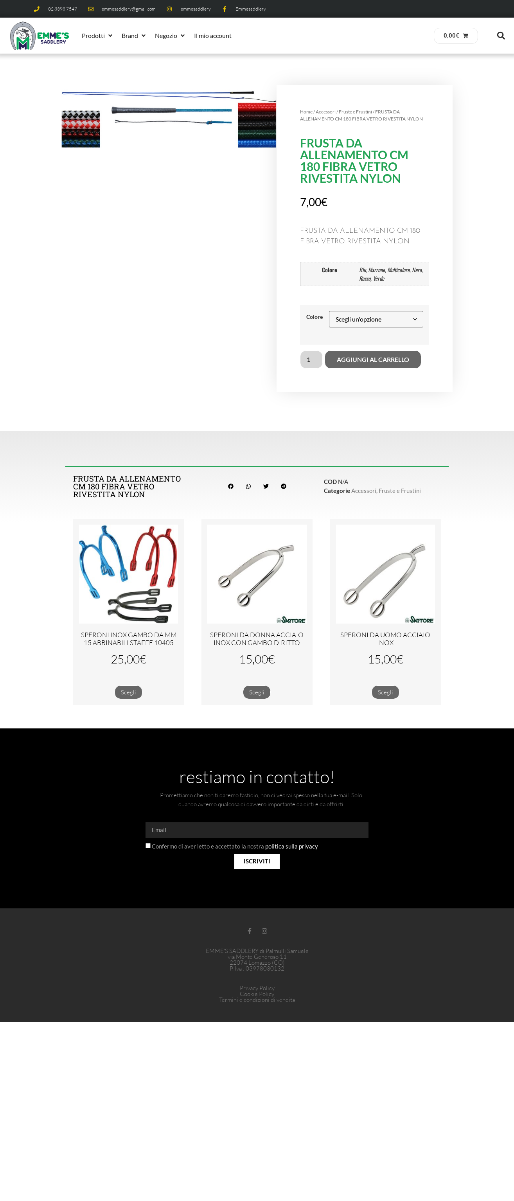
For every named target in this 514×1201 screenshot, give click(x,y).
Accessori (326, 112)
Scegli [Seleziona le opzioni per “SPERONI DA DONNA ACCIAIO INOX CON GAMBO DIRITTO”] (256, 692)
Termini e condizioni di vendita (257, 999)
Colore (314, 317)
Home (306, 112)
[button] (98, 35)
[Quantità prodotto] (311, 360)
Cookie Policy (257, 994)
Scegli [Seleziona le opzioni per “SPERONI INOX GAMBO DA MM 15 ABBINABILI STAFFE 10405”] (128, 692)
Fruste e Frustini (355, 112)
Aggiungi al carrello (373, 359)
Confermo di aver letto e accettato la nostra (235, 846)
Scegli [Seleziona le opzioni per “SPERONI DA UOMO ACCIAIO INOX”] (385, 692)
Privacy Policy (257, 988)
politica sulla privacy (291, 846)
